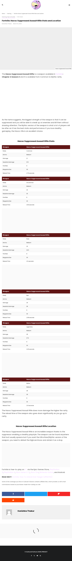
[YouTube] (37, 555)
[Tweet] (36, 494)
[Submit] (13, 500)
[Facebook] (31, 555)
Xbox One (35, 472)
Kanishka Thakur (7, 23)
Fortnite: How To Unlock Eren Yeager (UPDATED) (32, 477)
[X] (34, 555)
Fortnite (59, 74)
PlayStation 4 (9, 472)
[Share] (13, 494)
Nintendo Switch (46, 472)
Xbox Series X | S (23, 472)
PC (26, 469)
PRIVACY (44, 552)
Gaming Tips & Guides (8, 17)
